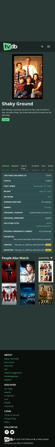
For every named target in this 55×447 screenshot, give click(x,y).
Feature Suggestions (13, 372)
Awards (7, 392)
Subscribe (8, 365)
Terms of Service (11, 415)
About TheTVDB (11, 359)
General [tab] (5, 166)
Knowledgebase (11, 376)
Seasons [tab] (14, 166)
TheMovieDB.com (43, 226)
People (7, 402)
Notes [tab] (50, 166)
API (5, 369)
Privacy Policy (10, 418)
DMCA (7, 422)
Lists (6, 399)
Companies (9, 395)
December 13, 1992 (42, 186)
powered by (46, 258)
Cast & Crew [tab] (23, 167)
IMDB (48, 223)
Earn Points (9, 362)
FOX (49, 196)
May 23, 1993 (45, 191)
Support (7, 379)
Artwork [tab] (35, 166)
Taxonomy (8, 406)
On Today (8, 388)
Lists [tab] (43, 166)
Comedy (47, 207)
